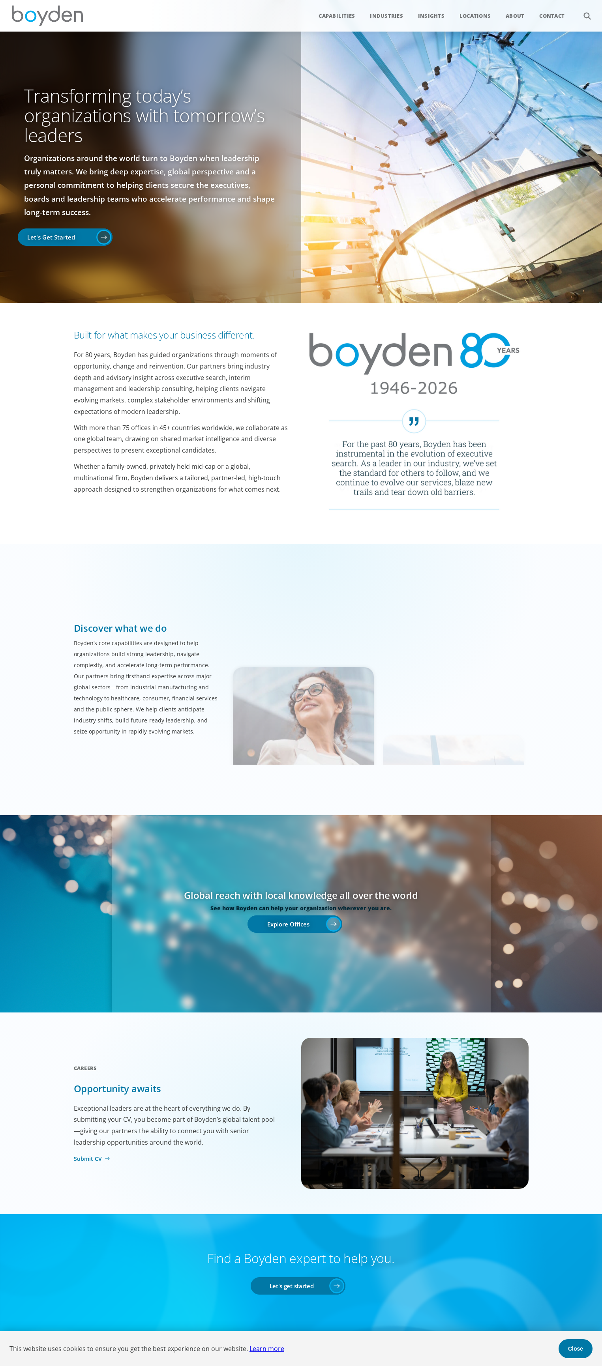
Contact (551, 15)
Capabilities (337, 15)
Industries (386, 15)
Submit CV (88, 1158)
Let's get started (292, 1286)
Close (575, 1348)
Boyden (47, 16)
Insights (431, 15)
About (515, 15)
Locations (475, 15)
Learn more (266, 1348)
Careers (85, 1068)
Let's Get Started (51, 237)
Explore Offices (288, 924)
